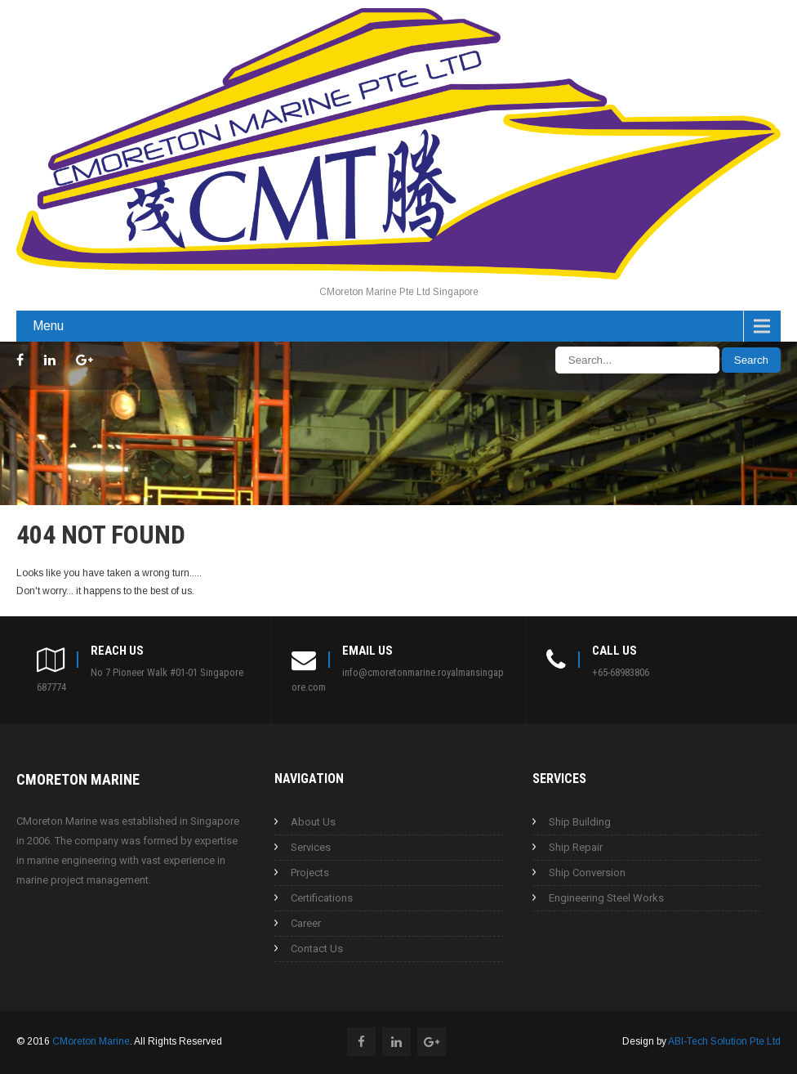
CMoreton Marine (91, 1041)
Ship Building (580, 822)
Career (306, 923)
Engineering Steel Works (606, 898)
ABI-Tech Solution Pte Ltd (724, 1041)
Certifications (322, 898)
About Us (313, 822)
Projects (310, 872)
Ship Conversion (587, 872)
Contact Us (317, 948)
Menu (48, 326)
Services (311, 847)
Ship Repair (576, 847)
